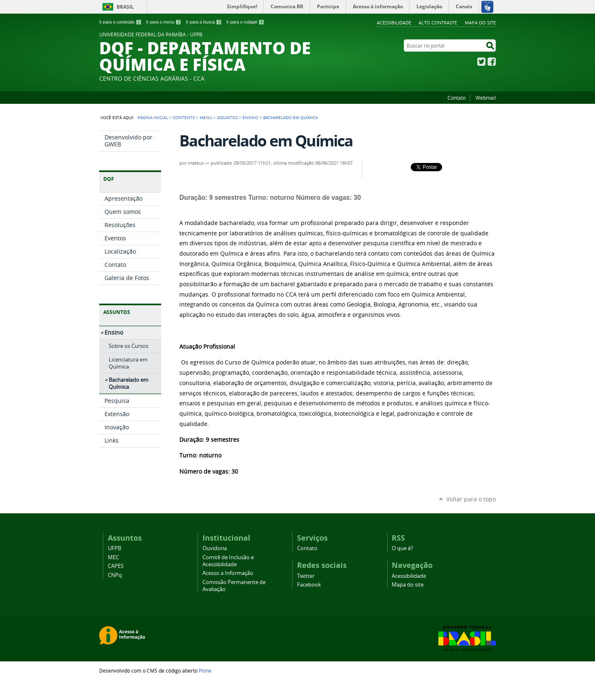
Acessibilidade (394, 22)
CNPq (115, 575)
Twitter (481, 61)
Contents (184, 117)
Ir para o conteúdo (120, 21)
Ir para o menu (163, 21)
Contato (456, 97)
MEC (113, 557)
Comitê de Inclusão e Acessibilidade (228, 561)
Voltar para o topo (471, 499)
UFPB (114, 548)
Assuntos (227, 117)
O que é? (402, 548)
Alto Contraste (438, 22)
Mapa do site (480, 22)
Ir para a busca (204, 21)
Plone (205, 670)
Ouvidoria (214, 548)
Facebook (492, 61)
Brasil (125, 6)
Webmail (486, 97)
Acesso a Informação (227, 573)
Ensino (250, 117)
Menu (206, 117)
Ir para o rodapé (245, 21)
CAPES (116, 566)
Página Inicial (153, 117)
